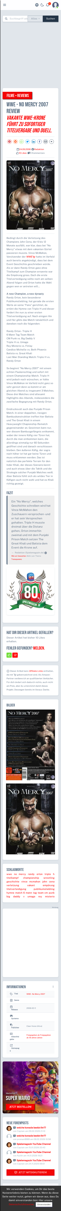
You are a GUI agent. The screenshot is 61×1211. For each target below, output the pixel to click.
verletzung (13, 885)
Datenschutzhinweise (21, 1204)
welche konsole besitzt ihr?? (31, 1127)
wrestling (48, 877)
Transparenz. (16, 559)
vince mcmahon (31, 881)
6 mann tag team (33, 892)
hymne (10, 892)
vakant (31, 885)
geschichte (13, 881)
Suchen (50, 18)
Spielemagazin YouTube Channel (34, 1144)
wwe (9, 874)
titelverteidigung (16, 889)
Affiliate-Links (36, 671)
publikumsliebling (44, 889)
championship (31, 877)
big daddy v (16, 896)
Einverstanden (44, 1204)
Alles (34, 18)
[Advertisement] (30, 54)
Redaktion (39, 149)
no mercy (20, 874)
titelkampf (13, 877)
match (18, 892)
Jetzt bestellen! (20, 1106)
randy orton (35, 874)
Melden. (39, 648)
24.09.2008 (25, 149)
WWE (30, 256)
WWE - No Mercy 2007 (36, 994)
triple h (49, 874)
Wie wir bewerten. (18, 556)
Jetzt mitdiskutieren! (30, 1172)
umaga (31, 896)
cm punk (49, 892)
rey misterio (46, 896)
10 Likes (23, 153)
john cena (48, 881)
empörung (48, 885)
